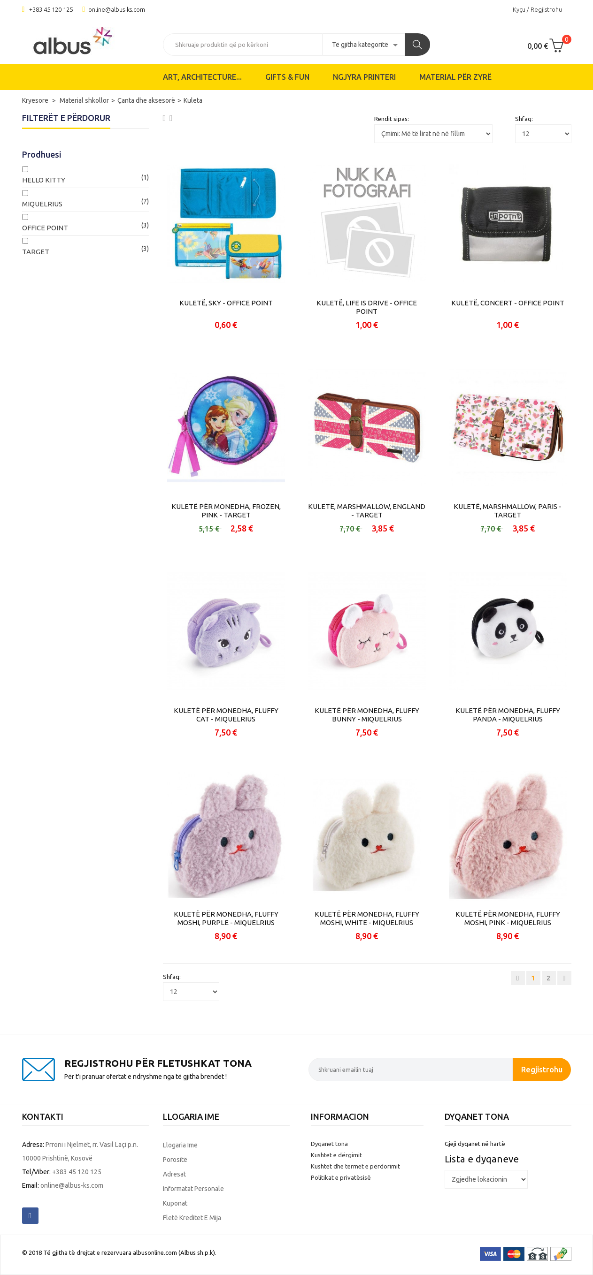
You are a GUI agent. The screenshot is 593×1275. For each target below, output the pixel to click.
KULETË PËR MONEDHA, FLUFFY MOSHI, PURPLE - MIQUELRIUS (226, 918)
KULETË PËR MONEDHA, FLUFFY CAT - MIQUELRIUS (226, 714)
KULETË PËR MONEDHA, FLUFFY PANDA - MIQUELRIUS (507, 714)
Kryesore (36, 100)
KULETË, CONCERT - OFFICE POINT (507, 303)
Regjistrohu (541, 1069)
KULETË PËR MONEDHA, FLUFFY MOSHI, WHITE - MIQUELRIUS (367, 918)
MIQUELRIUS (42, 204)
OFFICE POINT (45, 228)
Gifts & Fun (287, 77)
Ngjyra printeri (364, 77)
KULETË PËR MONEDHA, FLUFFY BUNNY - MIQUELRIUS (367, 714)
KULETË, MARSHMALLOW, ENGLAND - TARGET (366, 510)
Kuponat (175, 1203)
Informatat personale (193, 1188)
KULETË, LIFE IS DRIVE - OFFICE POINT (366, 307)
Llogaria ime (180, 1145)
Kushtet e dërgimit (336, 1155)
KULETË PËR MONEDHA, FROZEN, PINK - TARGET (226, 510)
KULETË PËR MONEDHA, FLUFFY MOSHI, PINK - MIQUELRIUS (507, 918)
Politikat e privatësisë (341, 1177)
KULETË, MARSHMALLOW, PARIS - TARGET (508, 510)
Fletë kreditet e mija (192, 1218)
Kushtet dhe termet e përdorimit (355, 1166)
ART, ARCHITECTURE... (202, 77)
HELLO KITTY (43, 180)
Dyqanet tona (329, 1143)
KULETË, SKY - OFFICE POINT (226, 303)
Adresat (174, 1174)
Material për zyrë (455, 77)
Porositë (175, 1159)
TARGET (35, 252)
